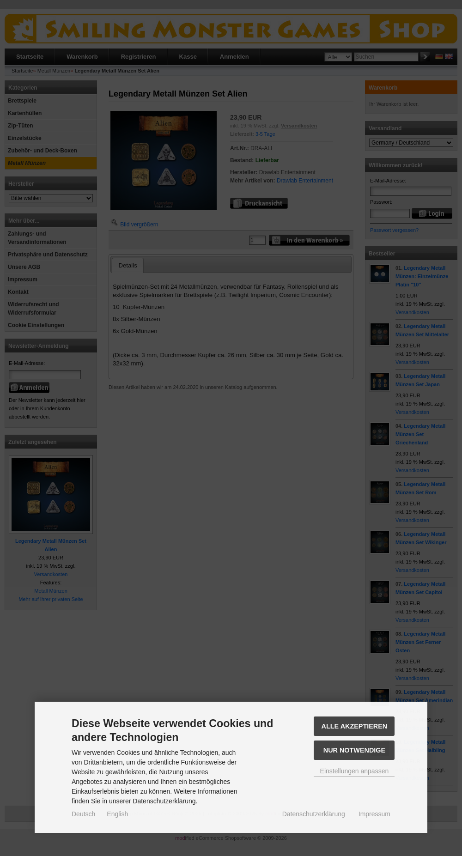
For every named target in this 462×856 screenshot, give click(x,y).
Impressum (374, 814)
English (117, 814)
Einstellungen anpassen (354, 771)
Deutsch (83, 814)
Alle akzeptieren (355, 726)
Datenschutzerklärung (313, 814)
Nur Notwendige (354, 750)
